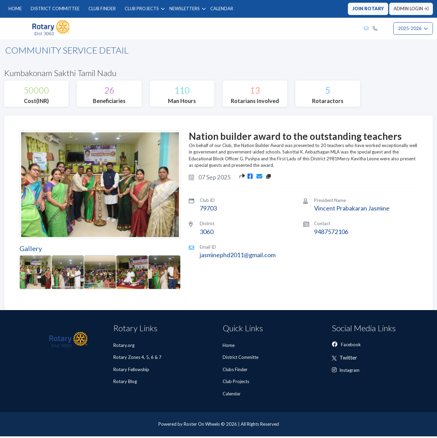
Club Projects (236, 383)
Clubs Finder (236, 371)
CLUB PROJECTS (142, 8)
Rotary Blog (125, 383)
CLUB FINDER (102, 8)
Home (229, 346)
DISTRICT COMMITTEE (55, 8)
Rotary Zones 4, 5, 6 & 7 (137, 359)
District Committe (241, 359)
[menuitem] (15, 9)
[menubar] (121, 9)
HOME (15, 8)
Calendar (232, 395)
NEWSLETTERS (184, 8)
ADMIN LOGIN (411, 8)
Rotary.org (124, 346)
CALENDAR (221, 8)
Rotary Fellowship (131, 371)
